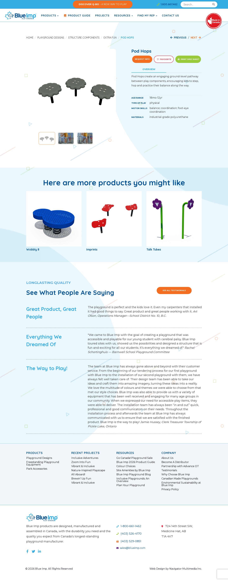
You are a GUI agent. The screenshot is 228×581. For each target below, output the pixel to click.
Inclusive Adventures (84, 458)
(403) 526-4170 (129, 533)
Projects (102, 15)
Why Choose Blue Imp (175, 474)
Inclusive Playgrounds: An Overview (132, 479)
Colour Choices (125, 466)
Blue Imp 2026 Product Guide (135, 462)
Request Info (142, 59)
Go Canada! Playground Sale (134, 458)
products (50, 15)
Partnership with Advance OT (180, 466)
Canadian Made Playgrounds (179, 478)
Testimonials (169, 470)
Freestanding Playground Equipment (42, 463)
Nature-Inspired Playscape (88, 470)
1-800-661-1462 (128, 526)
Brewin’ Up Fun (81, 478)
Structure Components (83, 37)
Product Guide (76, 15)
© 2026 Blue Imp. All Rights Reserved (49, 568)
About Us (167, 458)
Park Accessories (36, 469)
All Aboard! (78, 474)
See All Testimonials (174, 290)
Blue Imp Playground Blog (133, 474)
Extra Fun (110, 37)
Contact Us (170, 15)
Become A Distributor (175, 462)
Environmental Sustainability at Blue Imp (181, 484)
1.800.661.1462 (167, 4)
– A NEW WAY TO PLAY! (103, 4)
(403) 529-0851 (128, 541)
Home (29, 37)
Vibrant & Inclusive (83, 466)
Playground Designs (50, 37)
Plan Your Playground (130, 485)
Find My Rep (147, 15)
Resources (123, 15)
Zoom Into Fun (80, 462)
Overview (148, 69)
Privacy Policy (170, 489)
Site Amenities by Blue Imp (133, 470)
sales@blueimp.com (130, 547)
